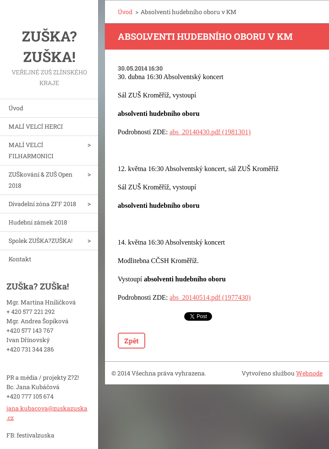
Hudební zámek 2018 (38, 222)
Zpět (131, 340)
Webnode (309, 373)
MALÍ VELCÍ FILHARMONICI (31, 150)
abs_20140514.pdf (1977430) (210, 297)
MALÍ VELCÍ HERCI (36, 126)
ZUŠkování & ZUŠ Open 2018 (40, 179)
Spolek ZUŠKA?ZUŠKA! (40, 240)
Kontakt (20, 259)
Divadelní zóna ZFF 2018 (42, 204)
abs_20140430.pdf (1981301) (210, 132)
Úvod (16, 108)
